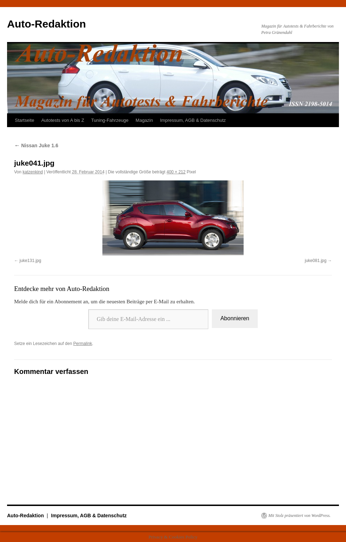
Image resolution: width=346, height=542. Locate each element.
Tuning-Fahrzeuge (110, 120)
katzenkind (33, 171)
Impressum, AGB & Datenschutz (193, 120)
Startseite (24, 120)
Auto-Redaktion (46, 24)
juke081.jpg (315, 260)
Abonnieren (234, 318)
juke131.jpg (30, 260)
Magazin (144, 120)
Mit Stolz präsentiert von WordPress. (299, 515)
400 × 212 (176, 171)
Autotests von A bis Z (62, 120)
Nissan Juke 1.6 (36, 145)
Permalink (82, 343)
